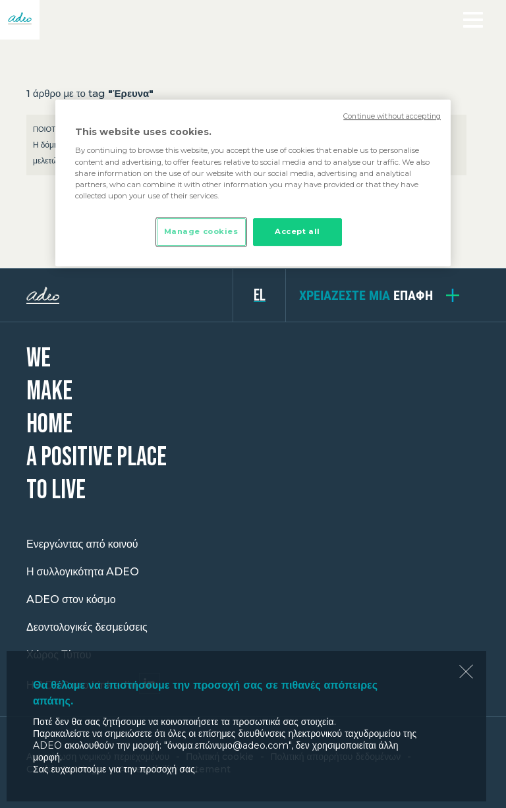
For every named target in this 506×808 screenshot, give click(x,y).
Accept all (297, 231)
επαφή (366, 295)
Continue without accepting (392, 116)
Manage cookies (201, 231)
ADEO (129, 295)
